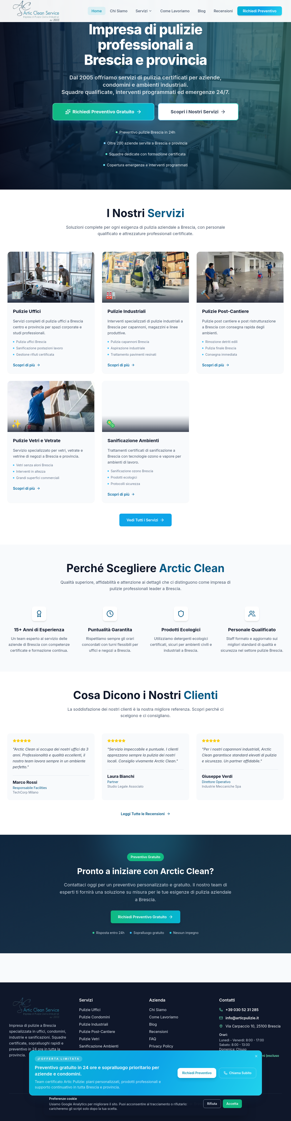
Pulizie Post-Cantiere (97, 1031)
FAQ (152, 1039)
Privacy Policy (161, 1046)
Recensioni (223, 11)
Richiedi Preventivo (259, 11)
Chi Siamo (119, 11)
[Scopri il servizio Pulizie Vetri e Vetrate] (51, 442)
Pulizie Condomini (94, 1017)
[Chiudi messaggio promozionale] (258, 1056)
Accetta (232, 1104)
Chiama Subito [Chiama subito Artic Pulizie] (239, 1073)
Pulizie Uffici (89, 1009)
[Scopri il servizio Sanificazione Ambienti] (145, 442)
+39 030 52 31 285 (242, 1009)
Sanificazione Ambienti (98, 1046)
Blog (202, 11)
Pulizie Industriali (93, 1024)
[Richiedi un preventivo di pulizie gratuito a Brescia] (103, 111)
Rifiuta (212, 1104)
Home (96, 11)
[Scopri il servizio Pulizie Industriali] (145, 312)
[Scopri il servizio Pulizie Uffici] (51, 312)
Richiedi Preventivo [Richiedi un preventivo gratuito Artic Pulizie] (198, 1073)
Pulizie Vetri (89, 1039)
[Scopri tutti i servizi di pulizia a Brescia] (198, 111)
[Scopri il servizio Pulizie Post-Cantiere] (240, 312)
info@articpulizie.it (242, 1018)
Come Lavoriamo (175, 11)
